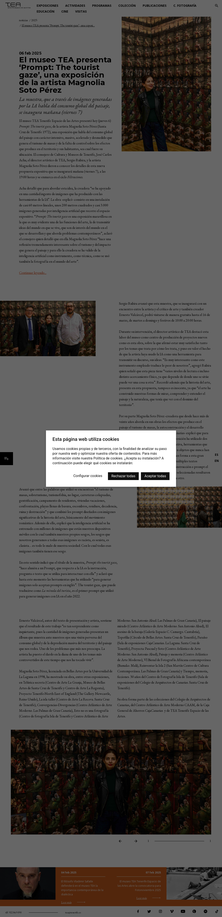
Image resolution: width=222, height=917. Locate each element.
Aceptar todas (155, 476)
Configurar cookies (87, 476)
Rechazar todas (123, 476)
